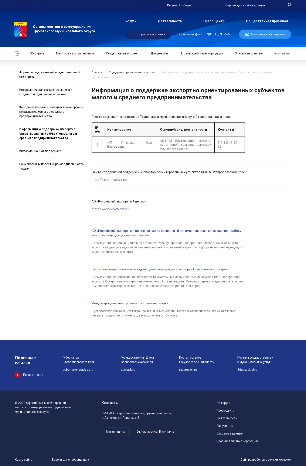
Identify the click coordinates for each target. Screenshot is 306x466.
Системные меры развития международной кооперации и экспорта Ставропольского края (159, 269)
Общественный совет (122, 53)
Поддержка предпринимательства (132, 72)
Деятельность (170, 21)
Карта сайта (23, 459)
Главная (97, 72)
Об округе (37, 53)
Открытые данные (230, 433)
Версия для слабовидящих (70, 459)
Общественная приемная (267, 21)
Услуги (130, 21)
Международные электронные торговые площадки (130, 303)
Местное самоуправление (75, 53)
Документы (159, 53)
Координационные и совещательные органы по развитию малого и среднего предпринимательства (51, 111)
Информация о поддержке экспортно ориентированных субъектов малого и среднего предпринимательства (48, 133)
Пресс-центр (214, 21)
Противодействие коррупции (201, 53)
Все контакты (115, 431)
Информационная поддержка (40, 151)
